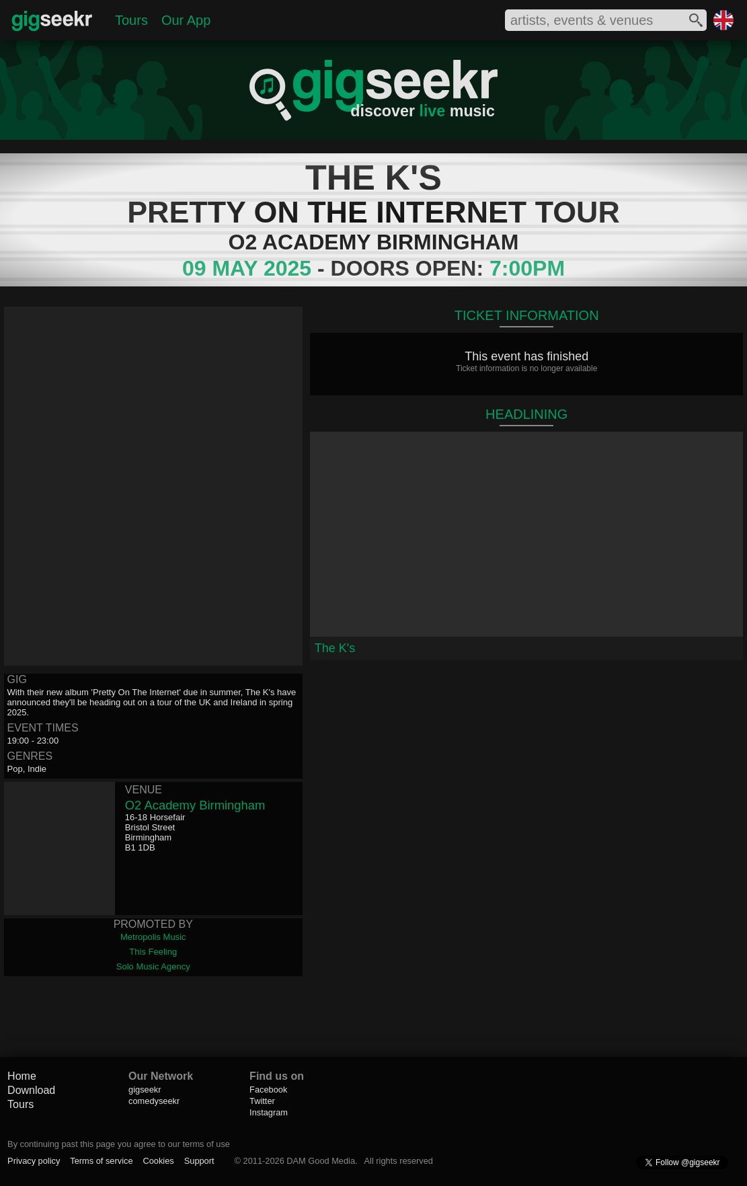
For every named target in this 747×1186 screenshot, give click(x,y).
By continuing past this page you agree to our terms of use (118, 1144)
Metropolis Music (153, 937)
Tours (131, 20)
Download (31, 1090)
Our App (185, 20)
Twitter (262, 1101)
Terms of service (101, 1161)
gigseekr (144, 1089)
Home (21, 1076)
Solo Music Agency (153, 966)
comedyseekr (154, 1101)
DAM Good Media (320, 1161)
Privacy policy (33, 1161)
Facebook (268, 1089)
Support (199, 1161)
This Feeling (153, 952)
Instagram (268, 1112)
